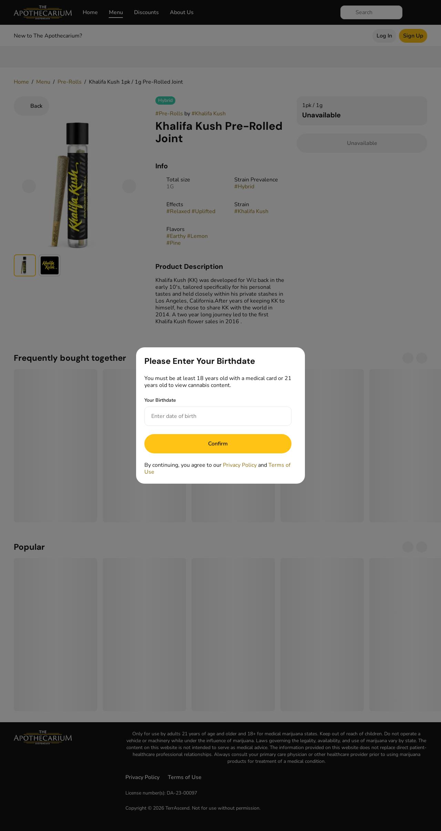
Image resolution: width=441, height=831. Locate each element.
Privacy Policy (240, 465)
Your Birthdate (160, 400)
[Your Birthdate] (211, 416)
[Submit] (217, 443)
